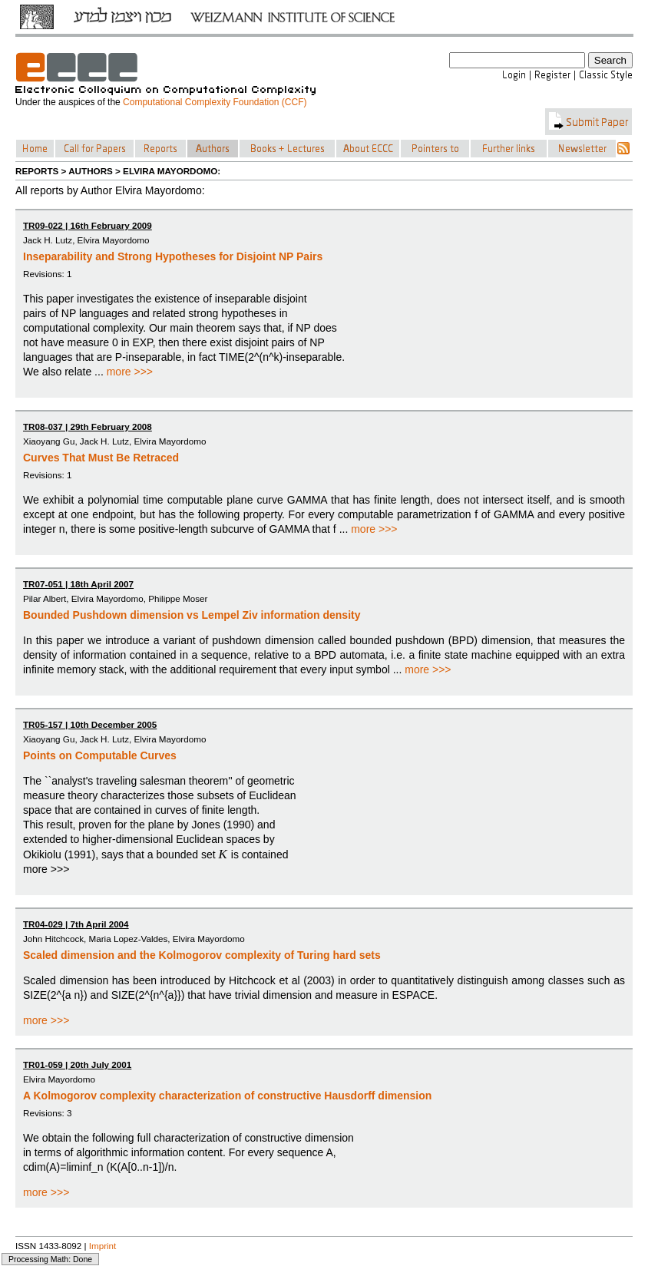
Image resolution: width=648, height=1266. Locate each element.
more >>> (130, 371)
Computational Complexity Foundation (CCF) (214, 102)
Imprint (103, 1246)
